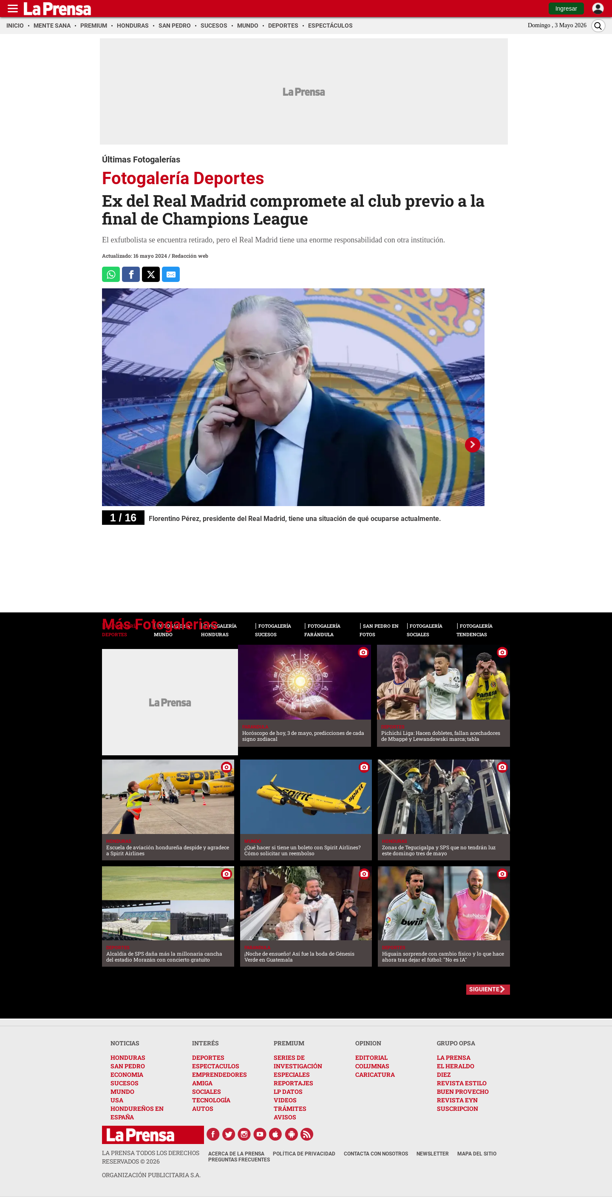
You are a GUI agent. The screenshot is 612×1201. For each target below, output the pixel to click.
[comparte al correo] (171, 274)
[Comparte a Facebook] (131, 274)
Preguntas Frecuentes (239, 1160)
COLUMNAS (372, 1066)
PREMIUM (289, 1043)
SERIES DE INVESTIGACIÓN (298, 1061)
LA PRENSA (453, 1057)
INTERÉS (205, 1043)
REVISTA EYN (457, 1100)
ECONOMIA (126, 1074)
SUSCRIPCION (457, 1108)
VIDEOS (285, 1100)
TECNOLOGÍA (211, 1100)
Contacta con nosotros (376, 1154)
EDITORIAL (371, 1057)
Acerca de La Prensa (236, 1154)
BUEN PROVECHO (463, 1091)
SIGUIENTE (484, 989)
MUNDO (122, 1091)
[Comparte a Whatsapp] (111, 274)
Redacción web (190, 255)
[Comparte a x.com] (151, 274)
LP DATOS (288, 1091)
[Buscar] (598, 25)
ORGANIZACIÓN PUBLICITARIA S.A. (151, 1175)
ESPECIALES (292, 1074)
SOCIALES (206, 1091)
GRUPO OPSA (456, 1043)
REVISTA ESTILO (462, 1083)
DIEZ (443, 1074)
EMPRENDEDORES (219, 1074)
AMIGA (202, 1083)
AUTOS (202, 1108)
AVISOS (285, 1117)
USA (116, 1100)
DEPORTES (208, 1057)
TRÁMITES (290, 1108)
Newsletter (432, 1154)
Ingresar (566, 8)
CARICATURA (375, 1074)
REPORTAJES (293, 1083)
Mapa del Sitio (476, 1154)
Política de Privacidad (304, 1154)
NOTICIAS (124, 1043)
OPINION (368, 1043)
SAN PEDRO (127, 1066)
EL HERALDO (455, 1066)
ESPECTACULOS (215, 1066)
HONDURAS (127, 1057)
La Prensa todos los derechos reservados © (150, 1157)
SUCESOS (124, 1083)
